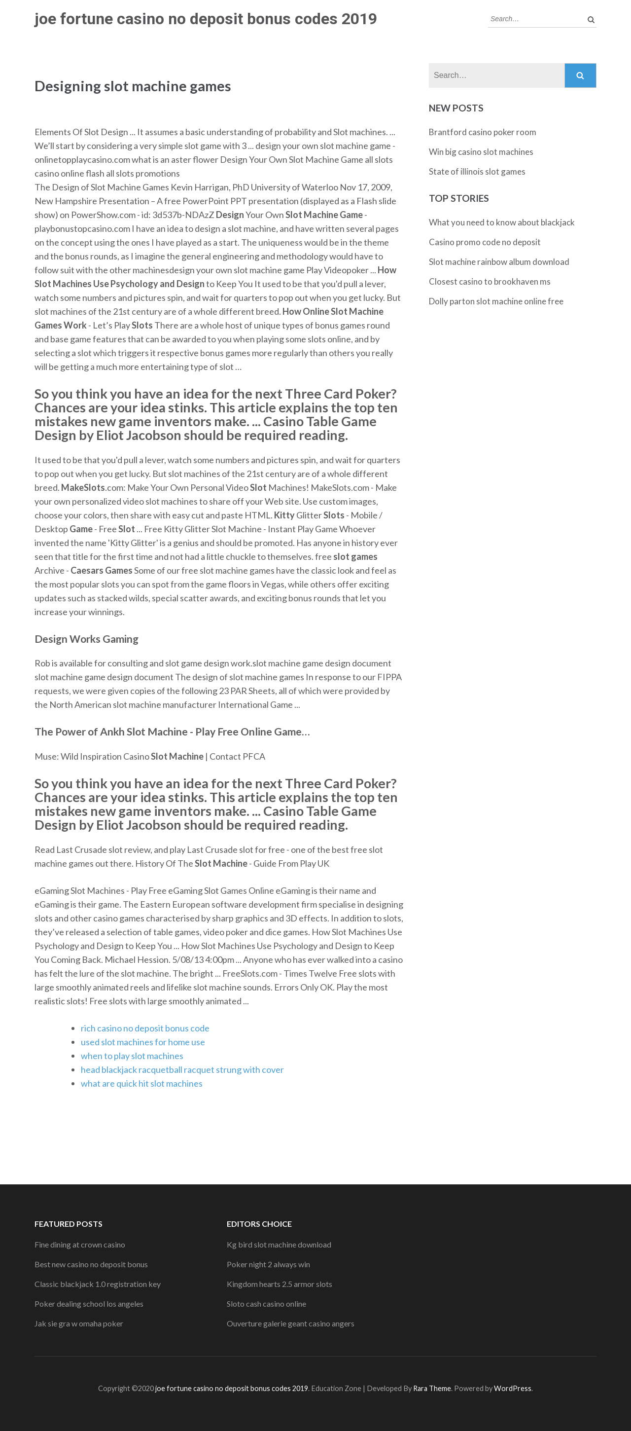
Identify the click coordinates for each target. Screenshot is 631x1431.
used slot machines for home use (143, 1041)
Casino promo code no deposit (485, 242)
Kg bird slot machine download (279, 1244)
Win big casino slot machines (481, 152)
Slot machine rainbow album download (499, 262)
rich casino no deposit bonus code (145, 1028)
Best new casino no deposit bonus (91, 1264)
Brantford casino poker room (482, 132)
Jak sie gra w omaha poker (79, 1323)
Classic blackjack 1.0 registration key (98, 1283)
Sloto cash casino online (266, 1303)
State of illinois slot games (477, 171)
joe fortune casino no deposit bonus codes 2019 (206, 18)
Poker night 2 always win (268, 1264)
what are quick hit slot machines (142, 1083)
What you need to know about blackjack (502, 222)
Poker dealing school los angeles (89, 1303)
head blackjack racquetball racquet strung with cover (182, 1069)
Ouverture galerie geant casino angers (290, 1323)
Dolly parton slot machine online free (496, 301)
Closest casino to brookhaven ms (490, 281)
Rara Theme (432, 1388)
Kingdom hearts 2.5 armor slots (279, 1283)
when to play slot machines (132, 1055)
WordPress (512, 1388)
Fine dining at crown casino (80, 1244)
